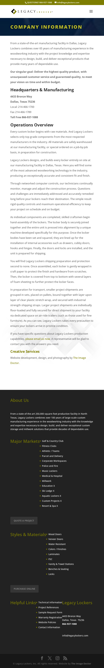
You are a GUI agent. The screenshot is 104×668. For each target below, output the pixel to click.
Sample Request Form (50, 612)
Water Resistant (57, 544)
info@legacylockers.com (75, 635)
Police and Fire (50, 465)
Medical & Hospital (52, 475)
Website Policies (47, 622)
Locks (51, 574)
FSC (50, 559)
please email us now (37, 339)
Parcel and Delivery (52, 456)
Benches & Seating (58, 569)
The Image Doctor (81, 663)
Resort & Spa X (50, 505)
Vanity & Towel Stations (61, 564)
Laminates (54, 554)
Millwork (46, 480)
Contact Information (49, 627)
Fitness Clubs (49, 445)
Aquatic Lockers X (51, 495)
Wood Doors (55, 534)
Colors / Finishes (57, 549)
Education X (48, 485)
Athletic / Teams (50, 451)
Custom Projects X (52, 500)
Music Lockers (49, 470)
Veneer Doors (55, 539)
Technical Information (50, 602)
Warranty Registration (50, 617)
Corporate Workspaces (54, 460)
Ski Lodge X (48, 490)
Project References (48, 607)
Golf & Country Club (52, 440)
